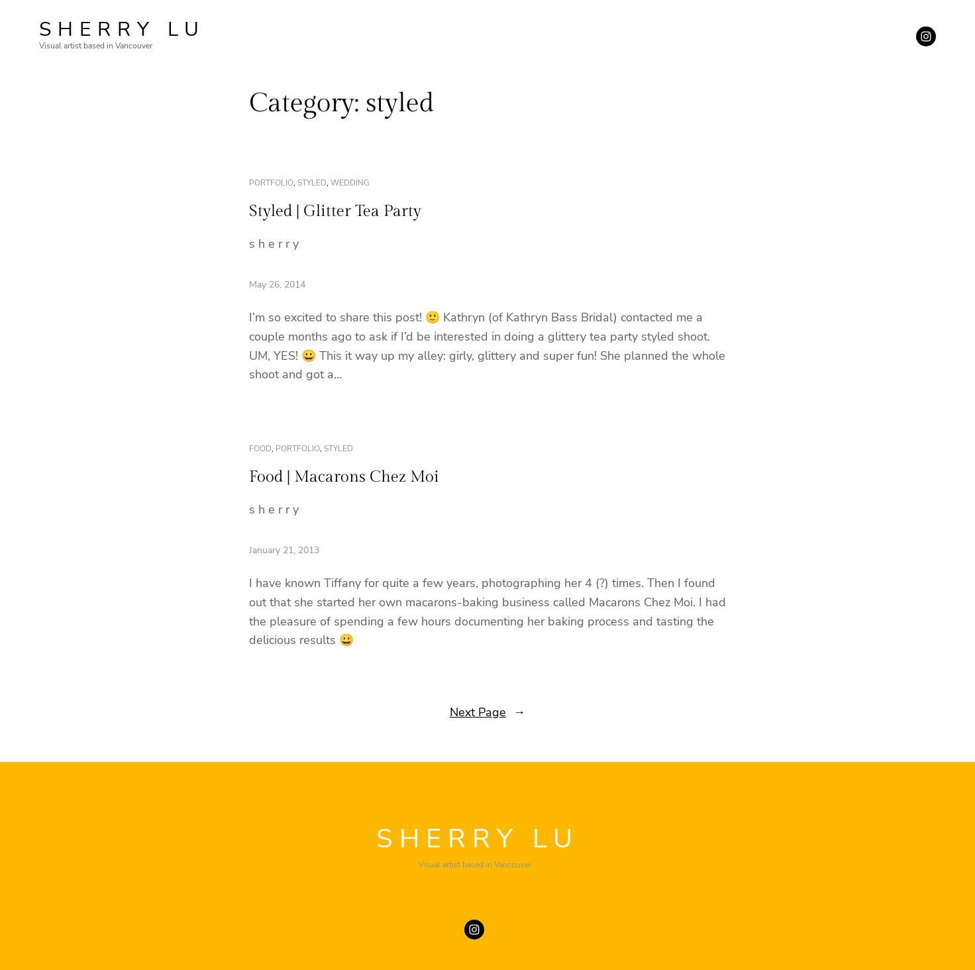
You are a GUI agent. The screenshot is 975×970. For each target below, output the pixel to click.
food (260, 448)
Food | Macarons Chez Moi (344, 477)
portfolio (271, 183)
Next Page (487, 712)
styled (312, 183)
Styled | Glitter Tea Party (335, 211)
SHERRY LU (122, 29)
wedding (350, 183)
